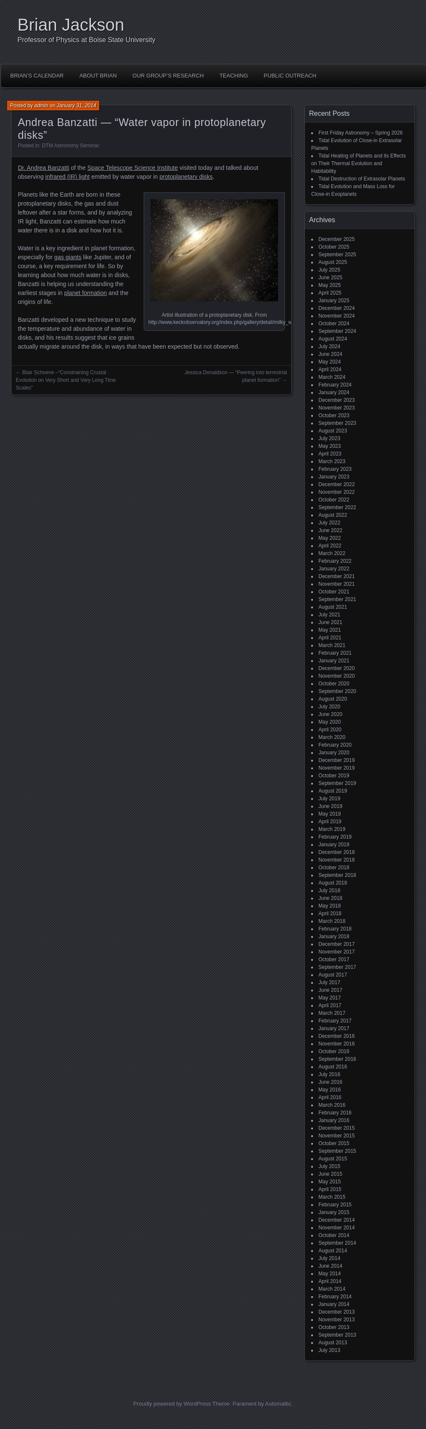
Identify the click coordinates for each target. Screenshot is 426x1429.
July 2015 (329, 1166)
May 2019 (329, 814)
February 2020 (335, 745)
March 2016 (331, 1105)
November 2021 (336, 584)
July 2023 (329, 438)
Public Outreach (290, 75)
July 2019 (329, 799)
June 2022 (330, 530)
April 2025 (329, 293)
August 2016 (332, 1067)
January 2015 (333, 1212)
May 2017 (329, 998)
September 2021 (337, 599)
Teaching (233, 75)
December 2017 (336, 944)
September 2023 (337, 423)
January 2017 (333, 1028)
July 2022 (329, 523)
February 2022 (335, 561)
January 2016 (333, 1120)
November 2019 (336, 768)
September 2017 (337, 967)
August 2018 (332, 883)
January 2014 (333, 1304)
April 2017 (329, 1005)
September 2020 (337, 691)
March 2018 (331, 921)
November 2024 (336, 316)
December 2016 (336, 1036)
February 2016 (335, 1113)
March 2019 (331, 829)
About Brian (98, 75)
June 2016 (330, 1082)
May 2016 (329, 1090)
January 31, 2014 (76, 106)
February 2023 (335, 469)
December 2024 (336, 308)
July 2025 (329, 270)
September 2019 (337, 783)
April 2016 (329, 1097)
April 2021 (329, 638)
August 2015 (332, 1159)
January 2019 (333, 845)
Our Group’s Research (168, 75)
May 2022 (329, 538)
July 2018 (329, 890)
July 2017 (329, 982)
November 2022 (336, 492)
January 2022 (333, 569)
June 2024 (330, 354)
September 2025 (337, 255)
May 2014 (329, 1274)
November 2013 (336, 1320)
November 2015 (336, 1136)
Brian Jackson (70, 24)
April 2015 (329, 1189)
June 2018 (330, 898)
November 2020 (336, 676)
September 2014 (337, 1243)
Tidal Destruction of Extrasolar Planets (361, 179)
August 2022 (332, 515)
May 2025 (329, 285)
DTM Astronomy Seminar (70, 146)
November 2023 (336, 408)
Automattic (278, 1403)
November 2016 (336, 1044)
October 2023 (333, 415)
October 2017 (333, 959)
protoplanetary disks (186, 176)
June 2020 (330, 714)
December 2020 (336, 668)
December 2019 (336, 760)
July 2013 (329, 1350)
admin (41, 106)
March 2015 (331, 1197)
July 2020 (329, 707)
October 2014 (333, 1235)
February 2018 (335, 929)
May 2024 (329, 362)
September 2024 (337, 331)
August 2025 (332, 262)
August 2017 (332, 975)
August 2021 (332, 607)
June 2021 (330, 622)
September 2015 (337, 1151)
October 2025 (333, 247)
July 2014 (329, 1258)
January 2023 (333, 477)
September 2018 (337, 875)
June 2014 (330, 1266)
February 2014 (335, 1297)
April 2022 (329, 546)
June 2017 (330, 990)
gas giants (68, 257)
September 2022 (337, 507)
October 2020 (333, 684)
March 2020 (331, 737)
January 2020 (333, 753)
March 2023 (331, 461)
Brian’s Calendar (37, 75)
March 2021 (331, 645)
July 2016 (329, 1074)
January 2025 (333, 301)
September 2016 (337, 1059)
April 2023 (329, 454)
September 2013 (337, 1335)
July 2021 (329, 615)
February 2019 (335, 837)
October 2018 (333, 868)
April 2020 (329, 730)
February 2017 (335, 1021)
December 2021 (336, 576)
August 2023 (332, 431)
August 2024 (332, 339)
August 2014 (332, 1251)
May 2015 (329, 1182)
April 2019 (329, 822)
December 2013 (336, 1312)
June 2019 (330, 806)
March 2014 (331, 1289)
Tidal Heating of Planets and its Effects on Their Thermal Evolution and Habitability (358, 163)
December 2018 (336, 852)
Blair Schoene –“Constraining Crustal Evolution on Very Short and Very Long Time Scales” (66, 380)
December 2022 (336, 484)
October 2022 (333, 500)
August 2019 (332, 791)
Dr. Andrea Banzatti (43, 167)
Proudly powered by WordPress (172, 1403)
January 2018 (333, 936)
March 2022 (331, 553)
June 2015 (330, 1174)
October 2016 (333, 1051)
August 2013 (332, 1343)
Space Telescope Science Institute (132, 167)
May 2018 (329, 906)
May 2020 (329, 722)
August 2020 (332, 699)
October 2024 (333, 323)
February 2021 (335, 653)
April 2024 (329, 369)
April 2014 (329, 1281)
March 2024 (331, 377)
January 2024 (333, 392)
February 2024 (335, 385)
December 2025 (336, 239)
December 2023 (336, 400)
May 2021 (329, 630)
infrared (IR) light (67, 176)
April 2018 (329, 913)
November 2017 (336, 952)
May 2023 (329, 446)
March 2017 (331, 1013)
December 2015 (336, 1128)
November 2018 (336, 860)
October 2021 (333, 592)
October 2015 (333, 1143)
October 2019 (333, 776)
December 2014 (336, 1220)
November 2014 (336, 1228)
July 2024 (329, 346)
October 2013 (333, 1327)
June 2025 (330, 278)
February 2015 (335, 1205)
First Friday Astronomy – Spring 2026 (360, 133)
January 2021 (333, 661)
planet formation (85, 292)
